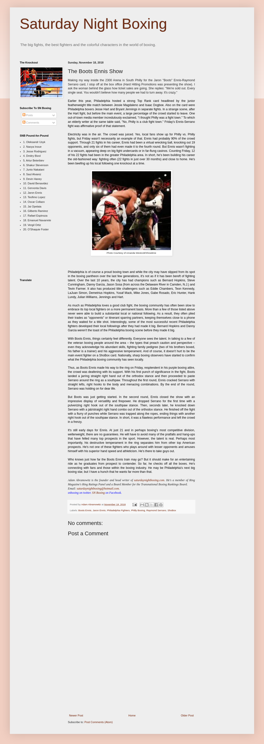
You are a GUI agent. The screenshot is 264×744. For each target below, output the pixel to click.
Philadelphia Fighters (118, 510)
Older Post (187, 715)
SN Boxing (98, 492)
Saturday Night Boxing (93, 24)
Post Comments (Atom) (98, 722)
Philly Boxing (138, 510)
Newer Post (76, 715)
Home (131, 715)
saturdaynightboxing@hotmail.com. (98, 488)
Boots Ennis (85, 510)
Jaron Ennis (99, 510)
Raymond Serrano (156, 510)
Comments (30, 122)
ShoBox (172, 510)
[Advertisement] (131, 677)
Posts (27, 115)
